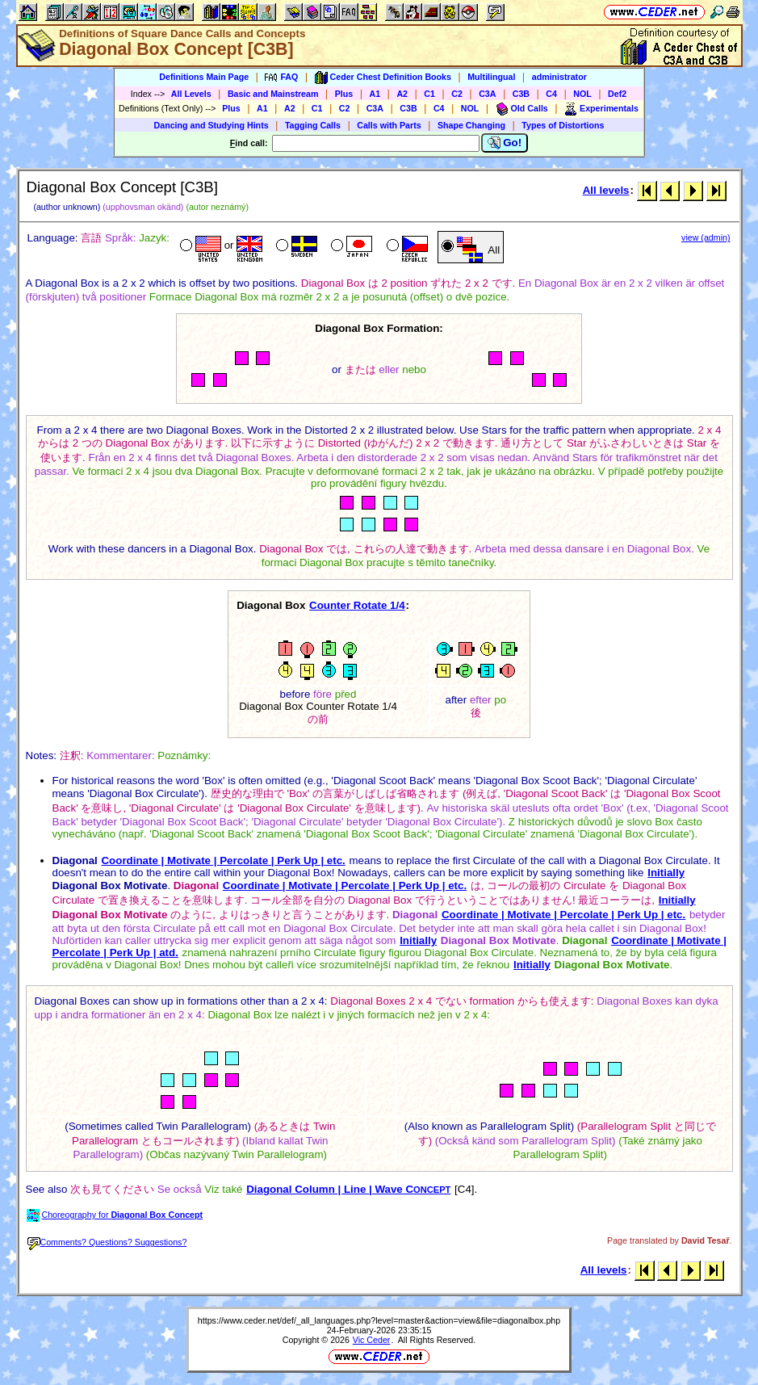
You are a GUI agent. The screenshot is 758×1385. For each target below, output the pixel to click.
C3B (521, 94)
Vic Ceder (372, 1340)
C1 (429, 94)
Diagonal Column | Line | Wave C (348, 1189)
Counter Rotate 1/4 (357, 605)
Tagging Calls (313, 125)
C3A (487, 94)
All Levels (191, 94)
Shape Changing (471, 125)
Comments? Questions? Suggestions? (107, 1242)
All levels (606, 190)
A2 (402, 94)
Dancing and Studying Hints (211, 125)
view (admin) (705, 237)
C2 (457, 94)
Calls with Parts (389, 125)
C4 (551, 94)
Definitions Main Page (204, 77)
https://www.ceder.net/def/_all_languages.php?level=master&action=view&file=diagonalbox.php (379, 1320)
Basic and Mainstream (273, 94)
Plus (344, 94)
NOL (582, 94)
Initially (666, 873)
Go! (505, 142)
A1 (375, 94)
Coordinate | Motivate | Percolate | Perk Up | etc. (223, 860)
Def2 (617, 94)
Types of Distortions (562, 125)
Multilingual (491, 77)
